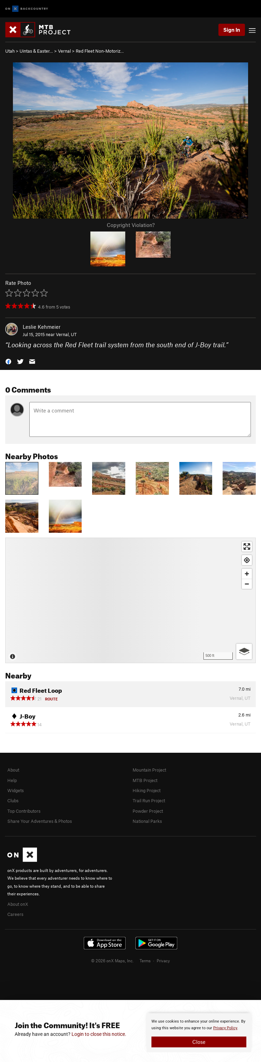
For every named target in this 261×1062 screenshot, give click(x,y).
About (13, 770)
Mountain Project (149, 770)
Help (12, 780)
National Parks (147, 821)
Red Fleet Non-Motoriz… (100, 51)
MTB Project (145, 780)
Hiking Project (147, 790)
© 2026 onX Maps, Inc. (112, 960)
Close (199, 1042)
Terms (145, 960)
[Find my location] (247, 560)
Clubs (12, 800)
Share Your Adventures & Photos (39, 821)
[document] (198, 1032)
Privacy (163, 960)
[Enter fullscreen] (247, 546)
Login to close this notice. (99, 1034)
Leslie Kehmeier (41, 327)
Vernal (64, 51)
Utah (10, 51)
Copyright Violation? (131, 225)
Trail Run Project (149, 800)
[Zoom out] (247, 584)
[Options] (244, 651)
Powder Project (148, 811)
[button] (8, 361)
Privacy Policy (225, 1028)
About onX (17, 904)
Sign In (231, 29)
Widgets (15, 790)
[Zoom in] (247, 574)
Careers (15, 914)
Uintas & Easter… (36, 51)
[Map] (130, 600)
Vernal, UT (66, 334)
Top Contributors (23, 811)
